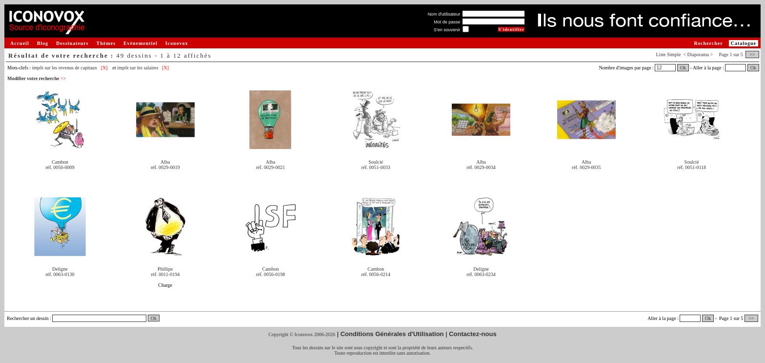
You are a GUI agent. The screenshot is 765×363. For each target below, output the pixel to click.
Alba (165, 162)
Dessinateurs (72, 43)
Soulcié (375, 162)
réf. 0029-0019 (165, 167)
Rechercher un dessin (28, 318)
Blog (42, 43)
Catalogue (743, 43)
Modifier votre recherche (36, 78)
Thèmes (106, 43)
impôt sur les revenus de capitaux (65, 67)
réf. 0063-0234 (480, 274)
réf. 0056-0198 (270, 274)
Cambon (60, 162)
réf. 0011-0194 (165, 274)
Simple (674, 54)
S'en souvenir (447, 29)
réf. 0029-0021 (270, 167)
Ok (683, 67)
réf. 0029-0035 (586, 167)
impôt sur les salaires (137, 67)
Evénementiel (140, 43)
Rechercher (708, 43)
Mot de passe (447, 22)
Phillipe (165, 269)
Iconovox (176, 43)
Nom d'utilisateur (444, 14)
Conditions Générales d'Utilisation (392, 334)
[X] (104, 67)
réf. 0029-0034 (480, 167)
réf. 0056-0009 (59, 167)
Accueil (19, 43)
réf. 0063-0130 (59, 274)
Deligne (60, 269)
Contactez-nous (473, 334)
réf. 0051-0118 (691, 167)
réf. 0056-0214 (376, 274)
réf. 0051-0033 (376, 167)
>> (752, 54)
